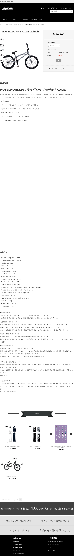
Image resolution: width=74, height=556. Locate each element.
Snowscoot (16, 541)
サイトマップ (51, 550)
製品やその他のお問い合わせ (56, 530)
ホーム (2, 24)
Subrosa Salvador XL (12, 476)
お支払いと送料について (18, 521)
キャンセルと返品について (8, 391)
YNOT (40, 18)
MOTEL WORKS (17, 547)
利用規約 (50, 547)
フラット (21, 24)
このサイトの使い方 (18, 530)
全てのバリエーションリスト (59, 69)
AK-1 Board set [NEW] (36, 446)
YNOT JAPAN (16, 550)
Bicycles (34, 18)
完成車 (16, 24)
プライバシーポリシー (54, 544)
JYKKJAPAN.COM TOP (6, 1)
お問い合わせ (51, 49)
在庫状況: (50, 55)
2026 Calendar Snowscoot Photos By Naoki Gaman (61, 446)
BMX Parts (14, 18)
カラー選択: (51, 43)
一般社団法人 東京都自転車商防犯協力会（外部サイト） (30, 356)
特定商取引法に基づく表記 (55, 541)
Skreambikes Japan (18, 553)
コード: (49, 52)
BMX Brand (5, 18)
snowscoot (24, 18)
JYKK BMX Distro (17, 544)
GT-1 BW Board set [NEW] (12, 446)
